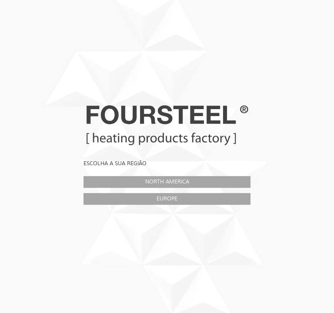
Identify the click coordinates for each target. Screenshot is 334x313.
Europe (167, 198)
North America (167, 181)
